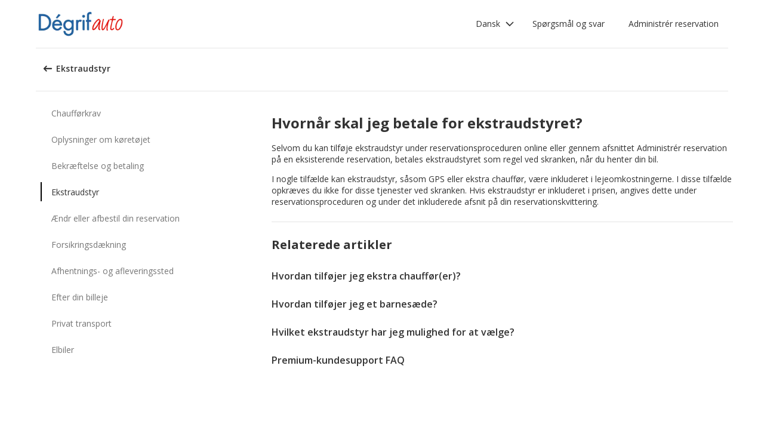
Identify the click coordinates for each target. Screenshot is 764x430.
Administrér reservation (674, 23)
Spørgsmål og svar (568, 23)
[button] (495, 24)
